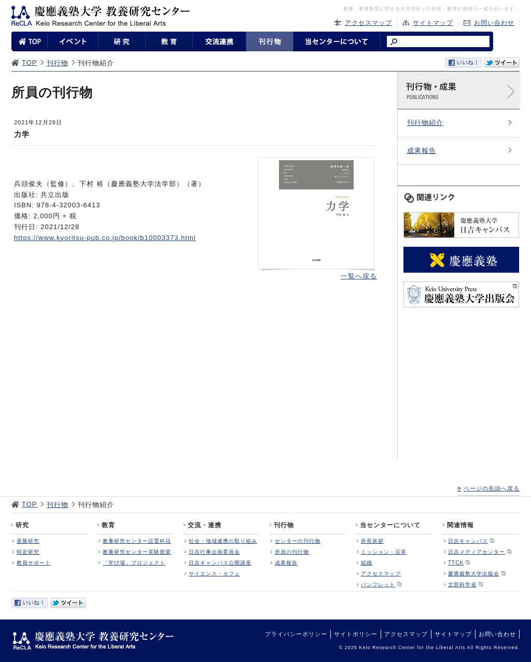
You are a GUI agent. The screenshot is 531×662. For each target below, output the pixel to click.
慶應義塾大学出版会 (473, 573)
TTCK (456, 563)
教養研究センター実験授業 (137, 552)
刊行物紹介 (425, 122)
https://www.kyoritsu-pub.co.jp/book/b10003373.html (105, 238)
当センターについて (390, 525)
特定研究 (28, 552)
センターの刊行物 (297, 541)
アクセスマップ (368, 22)
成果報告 (421, 150)
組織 (366, 563)
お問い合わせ (494, 22)
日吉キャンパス (468, 541)
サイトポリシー (356, 634)
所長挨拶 (372, 541)
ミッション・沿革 (384, 552)
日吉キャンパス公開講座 (220, 563)
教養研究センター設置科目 (137, 541)
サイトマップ (433, 22)
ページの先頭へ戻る (492, 488)
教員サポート (34, 563)
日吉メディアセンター (476, 552)
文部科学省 (462, 584)
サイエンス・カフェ (214, 573)
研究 (22, 525)
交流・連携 (204, 525)
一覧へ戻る (359, 276)
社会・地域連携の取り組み (223, 541)
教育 (108, 525)
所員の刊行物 (292, 552)
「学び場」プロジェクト (134, 563)
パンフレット (378, 584)
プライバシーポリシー (296, 634)
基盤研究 (28, 541)
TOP (29, 62)
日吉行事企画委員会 (214, 552)
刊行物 (57, 63)
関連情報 (460, 525)
